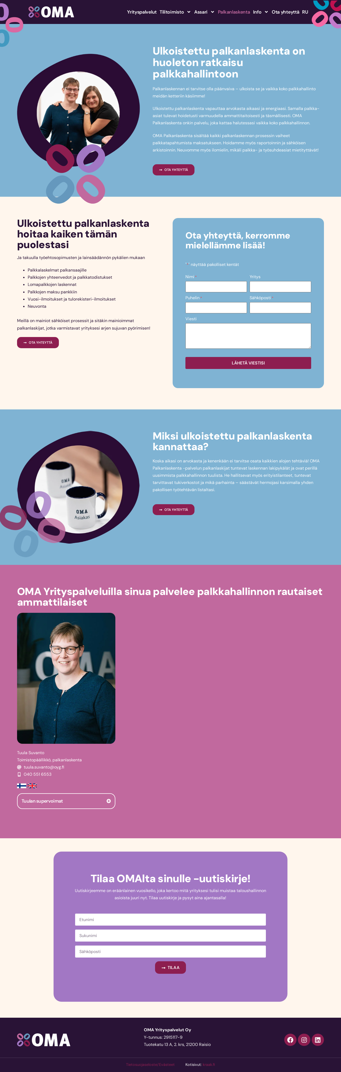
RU (305, 12)
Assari (204, 12)
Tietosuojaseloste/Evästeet (150, 1063)
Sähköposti (261, 297)
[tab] (66, 800)
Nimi (191, 277)
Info (261, 12)
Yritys (255, 277)
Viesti (191, 318)
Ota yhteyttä (285, 12)
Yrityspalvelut (142, 12)
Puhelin (193, 297)
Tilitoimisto (175, 12)
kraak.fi (209, 1063)
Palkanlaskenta (234, 12)
